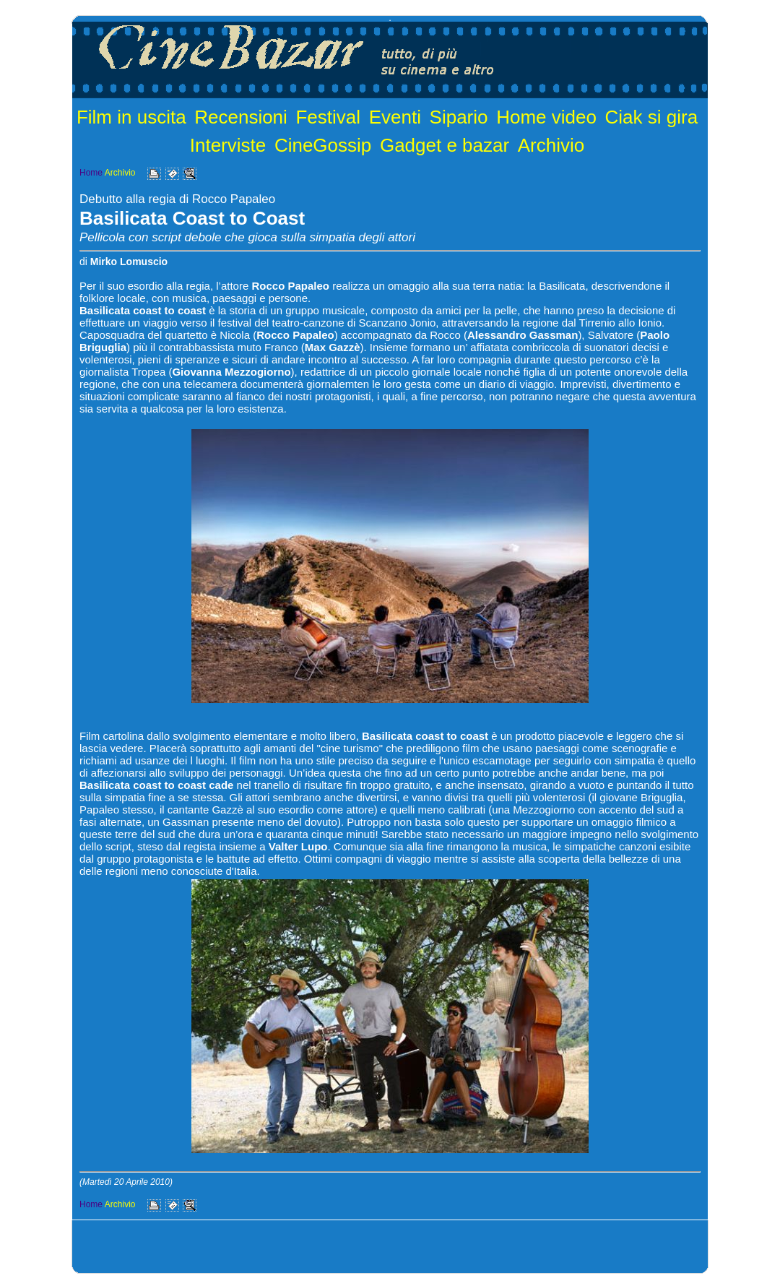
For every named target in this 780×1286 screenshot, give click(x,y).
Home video (546, 117)
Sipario (459, 117)
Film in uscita (131, 117)
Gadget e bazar (444, 145)
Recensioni (240, 117)
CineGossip (322, 145)
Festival (327, 117)
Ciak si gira (651, 117)
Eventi (395, 117)
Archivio (551, 145)
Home (91, 173)
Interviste (228, 145)
